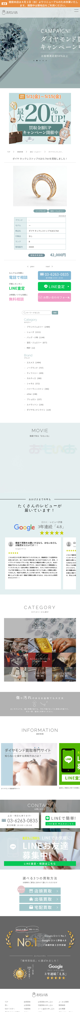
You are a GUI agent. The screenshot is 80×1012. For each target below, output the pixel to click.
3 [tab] (40, 61)
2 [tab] (37, 61)
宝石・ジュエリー (57, 211)
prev (32, 266)
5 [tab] (46, 61)
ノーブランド (41, 211)
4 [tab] (43, 61)
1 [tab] (34, 61)
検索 (55, 312)
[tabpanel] (40, 44)
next (48, 266)
